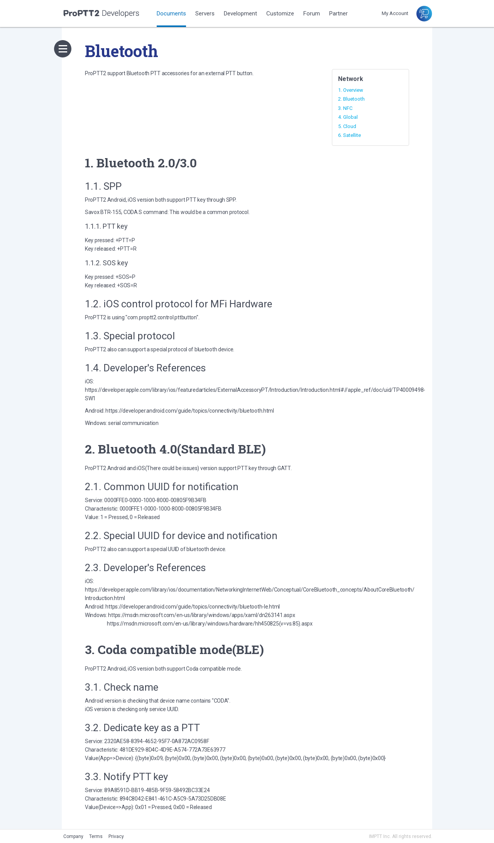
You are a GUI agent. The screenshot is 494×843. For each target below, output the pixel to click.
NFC (347, 108)
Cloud (349, 126)
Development (240, 13)
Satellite (352, 135)
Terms (96, 836)
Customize (280, 13)
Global (350, 117)
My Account (395, 13)
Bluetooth (354, 99)
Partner (338, 13)
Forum (311, 13)
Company (73, 836)
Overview (353, 90)
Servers (205, 13)
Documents (171, 13)
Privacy (116, 836)
